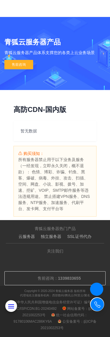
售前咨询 (19, 65)
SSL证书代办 (79, 236)
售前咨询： (55, 278)
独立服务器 (51, 236)
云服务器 (26, 236)
